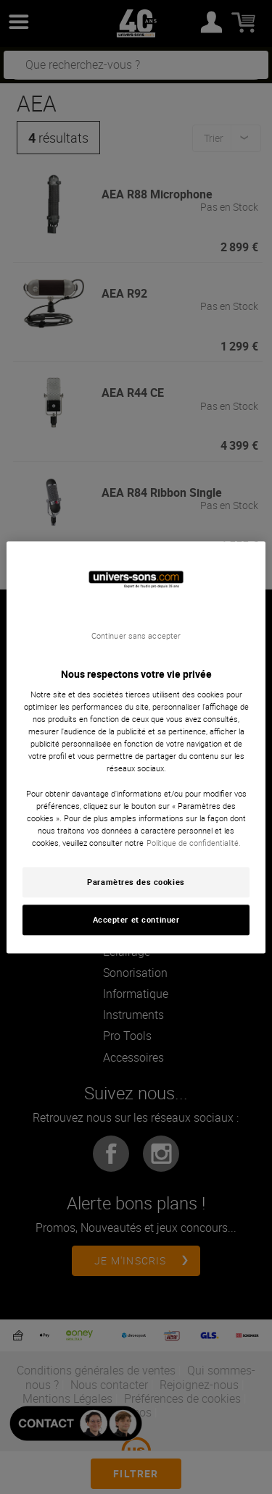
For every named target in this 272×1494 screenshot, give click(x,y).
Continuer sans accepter (136, 636)
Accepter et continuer (136, 919)
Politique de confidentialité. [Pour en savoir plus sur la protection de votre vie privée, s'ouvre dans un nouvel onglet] (194, 842)
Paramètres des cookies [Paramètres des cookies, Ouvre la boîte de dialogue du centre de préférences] (136, 881)
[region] (136, 747)
